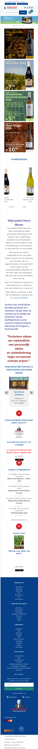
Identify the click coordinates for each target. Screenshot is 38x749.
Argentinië (19, 629)
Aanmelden (19, 689)
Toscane (19, 618)
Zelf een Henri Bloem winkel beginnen (19, 668)
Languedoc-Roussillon (19, 614)
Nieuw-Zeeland (19, 639)
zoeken (23, 12)
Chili (19, 631)
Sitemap (7, 742)
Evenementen (19, 656)
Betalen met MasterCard (10, 720)
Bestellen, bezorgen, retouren (19, 664)
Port (19, 597)
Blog (19, 658)
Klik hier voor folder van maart (19, 552)
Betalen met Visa (15, 721)
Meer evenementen (18, 520)
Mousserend (19, 595)
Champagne (19, 612)
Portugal (19, 643)
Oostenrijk (19, 641)
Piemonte (19, 616)
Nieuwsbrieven (19, 660)
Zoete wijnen (19, 599)
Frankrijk (19, 635)
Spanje (19, 645)
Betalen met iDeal (5, 721)
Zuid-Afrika (19, 647)
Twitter (27, 697)
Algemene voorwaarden (12, 745)
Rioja (19, 620)
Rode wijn (19, 589)
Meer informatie (22, 4)
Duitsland (19, 633)
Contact (19, 662)
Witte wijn (19, 591)
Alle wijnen (19, 587)
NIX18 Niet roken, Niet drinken (9, 730)
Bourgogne (19, 610)
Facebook (13, 697)
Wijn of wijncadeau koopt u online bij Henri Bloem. (12, 7)
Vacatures (19, 670)
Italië (19, 637)
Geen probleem (10, 4)
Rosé (19, 593)
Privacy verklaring (17, 742)
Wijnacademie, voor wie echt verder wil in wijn (21, 729)
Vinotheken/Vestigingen (19, 666)
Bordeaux (19, 608)
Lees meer (18, 456)
